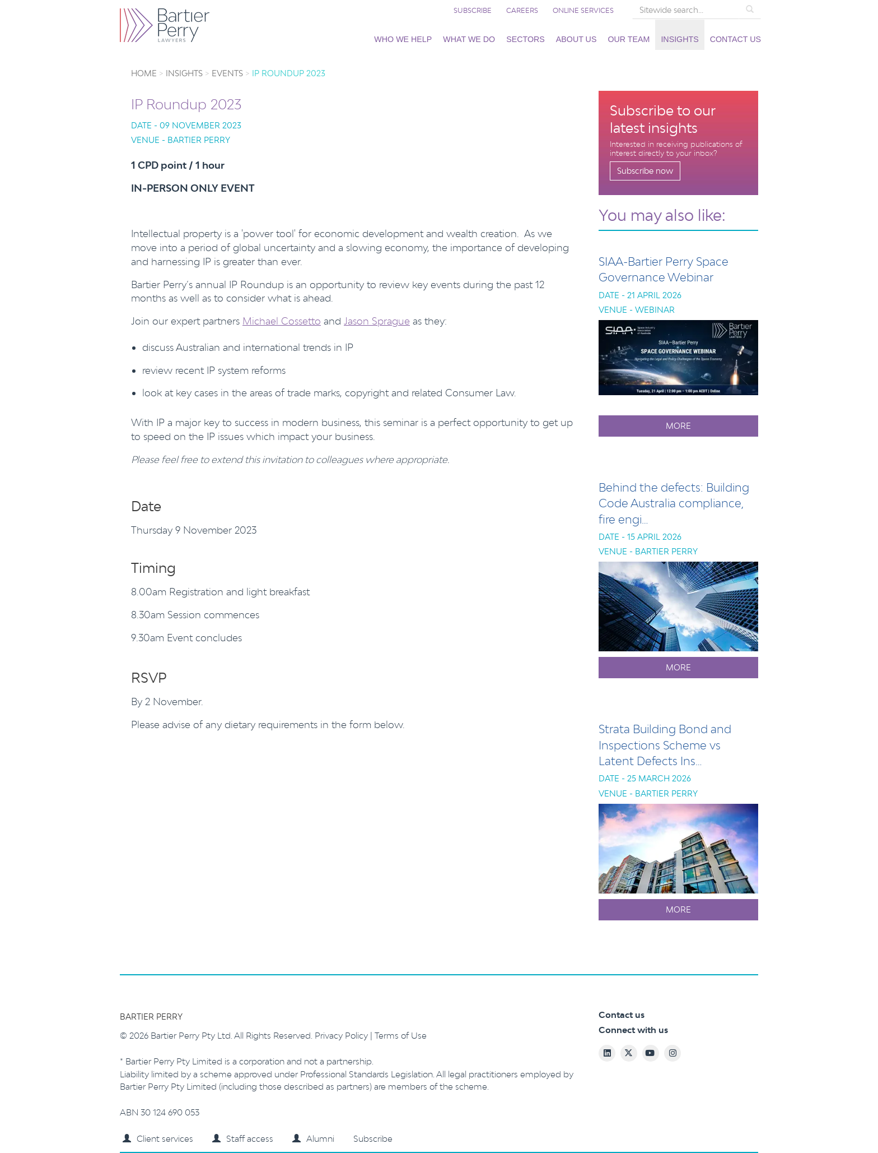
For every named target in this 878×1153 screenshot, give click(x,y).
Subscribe (473, 10)
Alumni (313, 1138)
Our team (629, 39)
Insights (679, 39)
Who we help (403, 39)
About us (576, 39)
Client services (158, 1138)
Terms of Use (401, 1035)
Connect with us (633, 1030)
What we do (469, 39)
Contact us (735, 39)
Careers (522, 10)
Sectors (525, 39)
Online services (583, 10)
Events (227, 73)
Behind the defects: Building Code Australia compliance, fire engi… (674, 503)
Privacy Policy (342, 1035)
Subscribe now (645, 170)
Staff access (242, 1138)
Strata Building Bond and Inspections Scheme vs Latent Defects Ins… (665, 744)
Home (144, 73)
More (678, 425)
